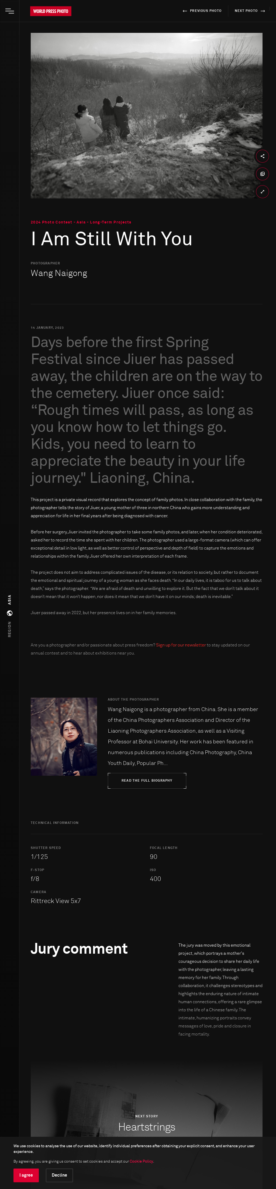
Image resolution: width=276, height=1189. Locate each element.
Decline (59, 1175)
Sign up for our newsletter (181, 645)
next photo (251, 11)
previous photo (201, 11)
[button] (10, 616)
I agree (26, 1175)
